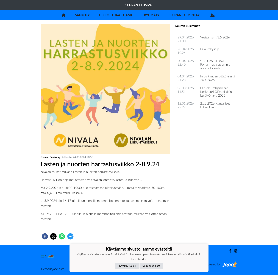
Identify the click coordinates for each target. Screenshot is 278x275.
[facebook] (45, 236)
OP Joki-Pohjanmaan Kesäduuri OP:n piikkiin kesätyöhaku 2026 (216, 91)
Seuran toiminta (184, 15)
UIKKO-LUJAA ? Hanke (116, 15)
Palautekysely (209, 49)
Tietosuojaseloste (52, 269)
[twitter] (53, 236)
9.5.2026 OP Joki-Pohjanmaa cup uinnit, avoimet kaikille (215, 64)
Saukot (82, 15)
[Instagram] (234, 251)
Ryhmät (151, 15)
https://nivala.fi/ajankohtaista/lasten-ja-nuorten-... (109, 180)
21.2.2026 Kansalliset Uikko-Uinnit (215, 105)
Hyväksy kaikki (127, 265)
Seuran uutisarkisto (191, 117)
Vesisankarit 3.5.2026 (215, 37)
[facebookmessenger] (70, 236)
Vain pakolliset (151, 265)
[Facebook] (228, 251)
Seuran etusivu (138, 5)
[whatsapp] (62, 236)
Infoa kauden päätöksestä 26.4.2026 (217, 78)
